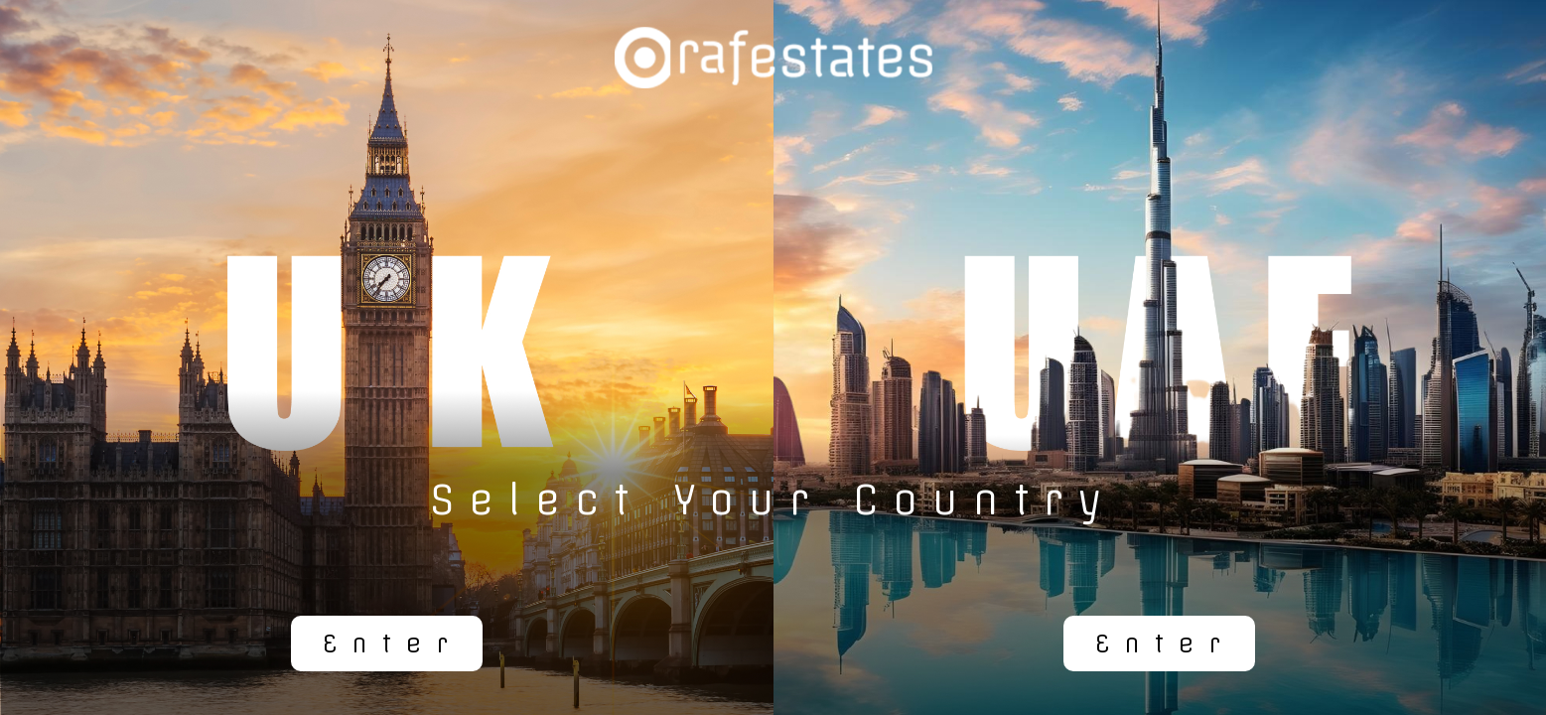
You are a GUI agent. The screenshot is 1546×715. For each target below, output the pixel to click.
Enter (393, 643)
